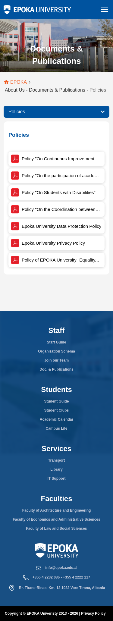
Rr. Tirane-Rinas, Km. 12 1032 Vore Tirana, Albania (62, 588)
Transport (56, 460)
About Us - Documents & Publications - (55, 90)
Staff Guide (56, 342)
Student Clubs (56, 410)
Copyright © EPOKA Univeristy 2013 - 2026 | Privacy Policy (55, 613)
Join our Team (56, 360)
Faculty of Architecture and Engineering (56, 510)
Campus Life (56, 428)
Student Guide (56, 401)
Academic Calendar (56, 419)
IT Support (57, 478)
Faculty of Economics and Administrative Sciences (56, 519)
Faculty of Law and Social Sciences (56, 528)
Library (56, 469)
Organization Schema (56, 351)
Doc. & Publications (56, 369)
